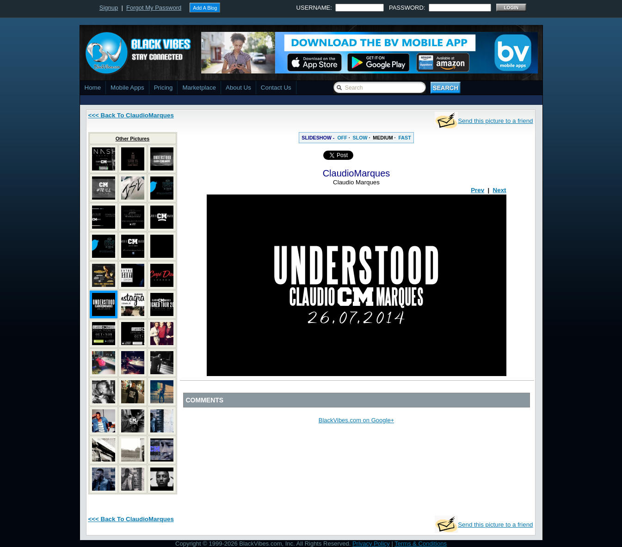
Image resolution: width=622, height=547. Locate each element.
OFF (342, 137)
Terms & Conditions (420, 543)
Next (499, 190)
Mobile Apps (127, 87)
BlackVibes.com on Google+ (356, 420)
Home (93, 87)
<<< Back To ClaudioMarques (131, 115)
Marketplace (199, 87)
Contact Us (276, 87)
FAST (404, 137)
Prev (477, 190)
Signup (108, 7)
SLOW (360, 137)
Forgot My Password (153, 7)
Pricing (163, 87)
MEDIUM (383, 137)
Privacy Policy (371, 543)
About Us (238, 87)
